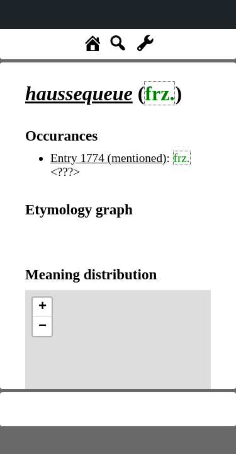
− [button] (42, 326)
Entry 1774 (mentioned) (108, 158)
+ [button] (42, 307)
